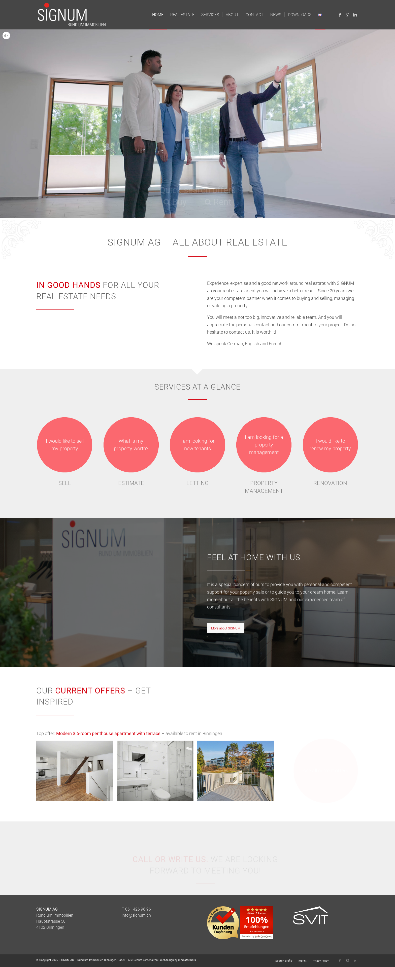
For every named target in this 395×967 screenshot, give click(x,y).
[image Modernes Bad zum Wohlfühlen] (157, 773)
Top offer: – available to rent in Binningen (129, 733)
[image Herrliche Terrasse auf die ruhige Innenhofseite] (237, 773)
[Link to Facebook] (340, 14)
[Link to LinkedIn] (355, 14)
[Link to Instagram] (347, 14)
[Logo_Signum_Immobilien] (72, 14)
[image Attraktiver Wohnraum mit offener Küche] (76, 773)
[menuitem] (158, 14)
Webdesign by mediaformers (178, 960)
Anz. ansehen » (256, 931)
